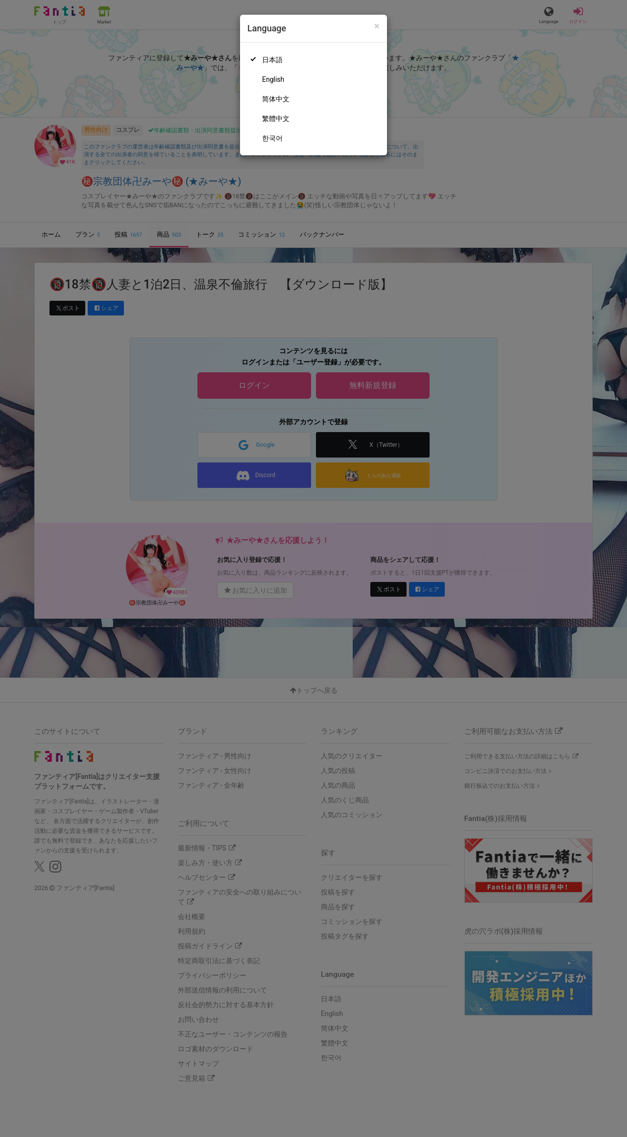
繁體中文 (275, 118)
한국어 (272, 138)
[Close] (377, 26)
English (273, 79)
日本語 (272, 60)
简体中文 (275, 99)
